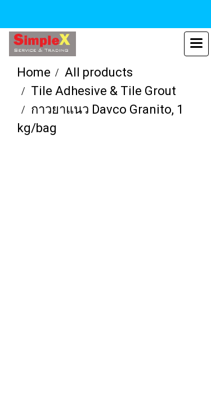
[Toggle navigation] (196, 44)
